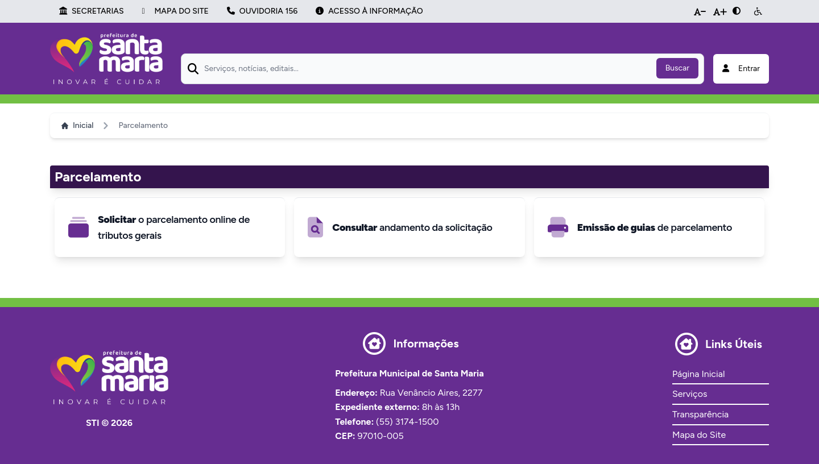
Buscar (677, 68)
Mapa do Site (699, 434)
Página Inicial (698, 373)
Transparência (700, 414)
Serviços (689, 393)
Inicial (77, 125)
